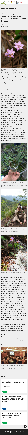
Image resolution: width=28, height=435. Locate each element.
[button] (26, 3)
